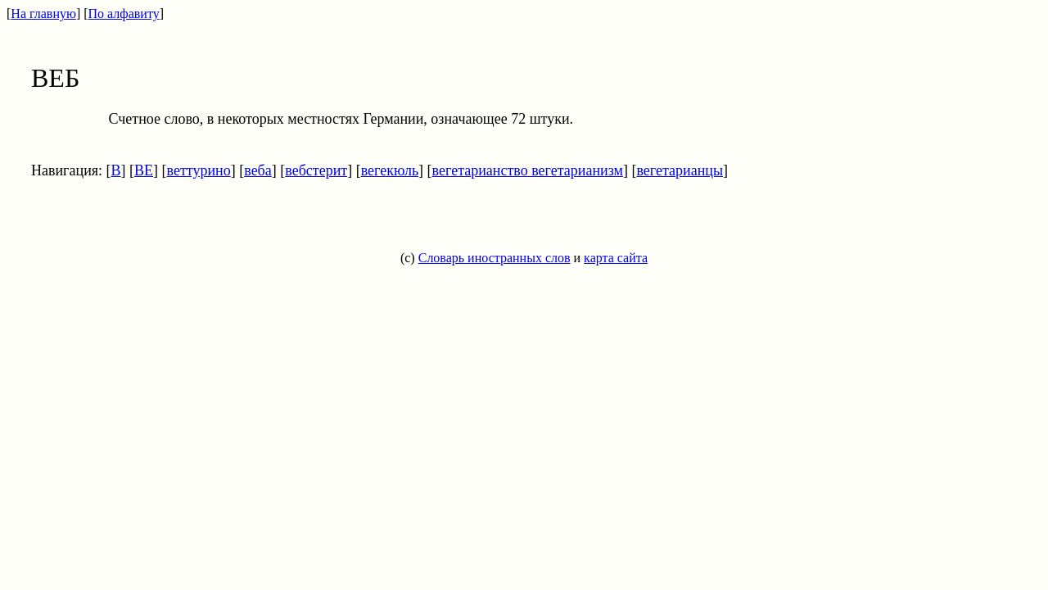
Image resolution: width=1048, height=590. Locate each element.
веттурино (199, 170)
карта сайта (616, 258)
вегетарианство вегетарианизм (527, 170)
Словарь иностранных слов (494, 258)
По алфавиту (124, 13)
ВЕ (143, 170)
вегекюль (389, 170)
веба (258, 170)
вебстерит (316, 170)
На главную (43, 13)
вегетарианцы (679, 170)
